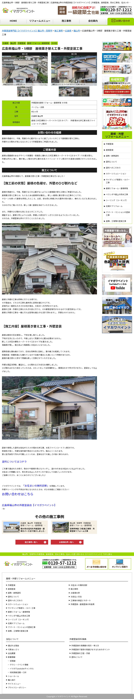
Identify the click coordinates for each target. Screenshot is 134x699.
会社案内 (93, 20)
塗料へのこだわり (113, 167)
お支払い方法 (76, 596)
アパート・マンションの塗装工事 (118, 213)
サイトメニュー (14, 683)
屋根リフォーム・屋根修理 (38, 43)
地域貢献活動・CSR (18, 672)
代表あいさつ (13, 649)
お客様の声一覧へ (66, 542)
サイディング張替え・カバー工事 (118, 181)
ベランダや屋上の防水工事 (117, 194)
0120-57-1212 (119, 9)
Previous (49, 70)
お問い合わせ (123, 20)
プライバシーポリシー (17, 687)
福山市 (13, 43)
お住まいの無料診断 (36, 485)
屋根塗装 (109, 150)
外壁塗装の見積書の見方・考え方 (85, 645)
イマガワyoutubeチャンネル (22, 668)
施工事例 (66, 20)
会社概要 (11, 653)
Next (99, 70)
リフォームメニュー (39, 20)
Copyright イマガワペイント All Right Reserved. (67, 696)
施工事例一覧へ (31, 542)
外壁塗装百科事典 (77, 639)
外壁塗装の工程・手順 (80, 653)
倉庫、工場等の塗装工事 (116, 221)
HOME (13, 20)
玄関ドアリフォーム (114, 206)
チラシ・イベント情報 (19, 664)
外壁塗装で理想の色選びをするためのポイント (90, 649)
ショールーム (13, 676)
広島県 (5, 43)
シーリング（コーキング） (117, 200)
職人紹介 (11, 680)
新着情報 (11, 657)
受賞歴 (12, 661)
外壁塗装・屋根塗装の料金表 (82, 604)
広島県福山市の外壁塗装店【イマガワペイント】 (29, 505)
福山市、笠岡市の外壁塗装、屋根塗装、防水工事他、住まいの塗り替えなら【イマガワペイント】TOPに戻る (67, 554)
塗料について (111, 161)
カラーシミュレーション (116, 173)
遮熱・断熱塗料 (112, 155)
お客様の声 (75, 593)
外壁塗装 (21, 43)
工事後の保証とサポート (81, 600)
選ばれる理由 (13, 645)
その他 (54, 43)
